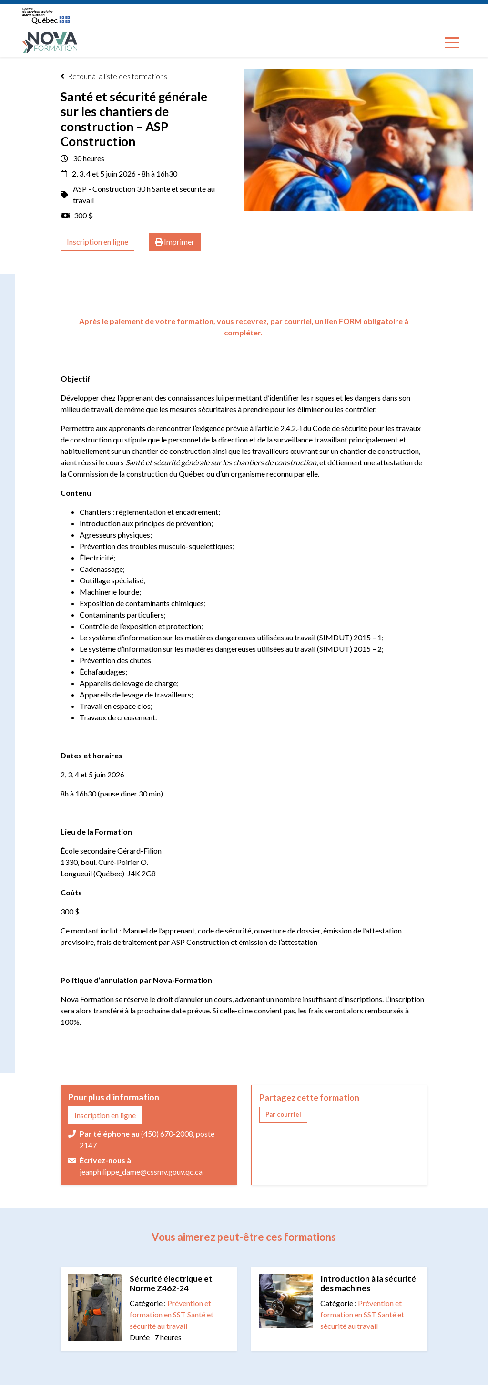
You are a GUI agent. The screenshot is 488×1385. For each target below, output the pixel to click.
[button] (283, 1115)
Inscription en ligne (97, 241)
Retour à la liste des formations (114, 76)
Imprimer (174, 241)
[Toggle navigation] (452, 42)
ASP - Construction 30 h (112, 188)
